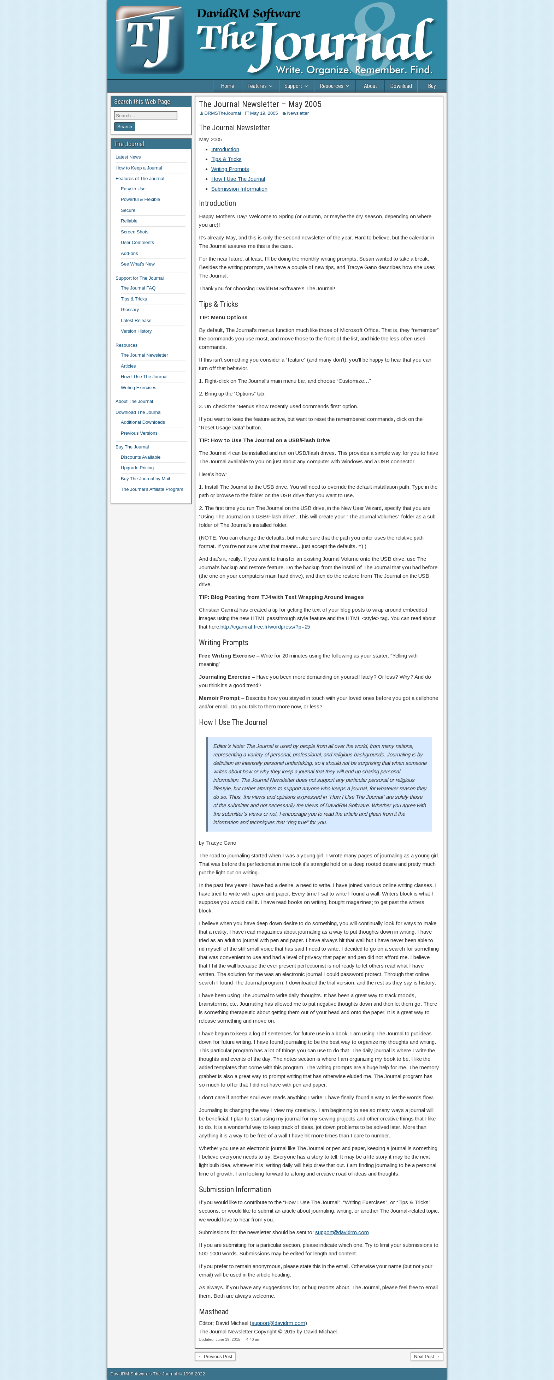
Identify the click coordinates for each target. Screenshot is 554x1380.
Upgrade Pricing (137, 467)
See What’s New (138, 264)
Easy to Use (133, 188)
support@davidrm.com (342, 1232)
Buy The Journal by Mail (145, 478)
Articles (128, 366)
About (370, 86)
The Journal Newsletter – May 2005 (260, 104)
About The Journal (134, 401)
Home (227, 86)
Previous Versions (139, 433)
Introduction (225, 149)
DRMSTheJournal (223, 113)
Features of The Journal (140, 178)
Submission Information (239, 189)
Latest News (128, 157)
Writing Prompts (230, 169)
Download (401, 86)
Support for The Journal (140, 278)
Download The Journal (138, 412)
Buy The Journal (132, 447)
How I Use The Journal (238, 179)
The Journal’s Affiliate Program (152, 489)
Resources (331, 86)
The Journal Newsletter (144, 355)
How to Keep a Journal (139, 168)
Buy (432, 86)
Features (257, 86)
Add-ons (129, 253)
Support (293, 86)
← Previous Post (215, 1356)
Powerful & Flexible (140, 199)
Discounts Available (141, 457)
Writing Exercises (138, 387)
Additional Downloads (143, 422)
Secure (128, 210)
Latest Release (136, 320)
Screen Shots (134, 231)
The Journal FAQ (138, 288)
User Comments (137, 242)
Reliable (129, 221)
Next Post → (427, 1356)
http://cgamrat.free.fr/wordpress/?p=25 (265, 627)
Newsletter (298, 113)
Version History (136, 331)
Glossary (130, 309)
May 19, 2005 (264, 113)
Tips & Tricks (226, 159)
